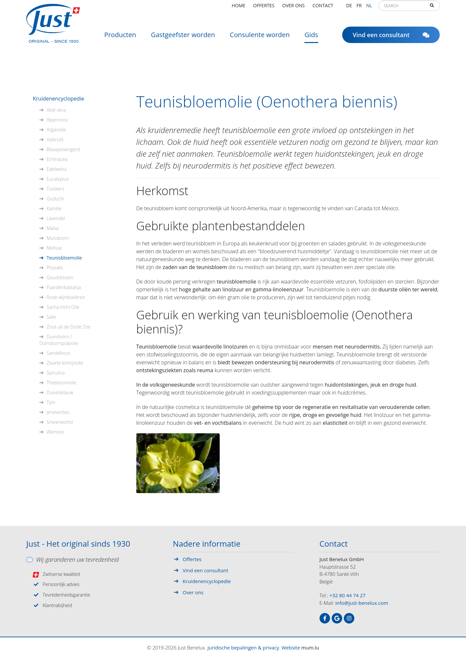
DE (349, 8)
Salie (51, 317)
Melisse (54, 248)
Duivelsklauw (60, 392)
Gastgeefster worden (183, 37)
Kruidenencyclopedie (58, 98)
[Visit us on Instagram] (349, 618)
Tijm (51, 402)
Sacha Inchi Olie (63, 307)
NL (369, 8)
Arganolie (56, 129)
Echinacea (57, 159)
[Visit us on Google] (337, 618)
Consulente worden (260, 37)
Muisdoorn (58, 238)
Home (239, 8)
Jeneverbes (58, 412)
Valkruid (55, 139)
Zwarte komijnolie (65, 363)
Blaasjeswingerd (63, 149)
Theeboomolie (61, 382)
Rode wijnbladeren (66, 297)
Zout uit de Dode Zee (68, 327)
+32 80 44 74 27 (347, 595)
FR (359, 8)
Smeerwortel (60, 422)
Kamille (54, 208)
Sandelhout (58, 353)
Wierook (55, 432)
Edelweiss (57, 169)
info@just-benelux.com (361, 603)
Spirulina (56, 373)
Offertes (264, 8)
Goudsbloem (60, 277)
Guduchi (55, 198)
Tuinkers (55, 189)
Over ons (293, 8)
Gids (311, 37)
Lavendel (56, 218)
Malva (53, 228)
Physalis (55, 267)
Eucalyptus (58, 179)
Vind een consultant (391, 38)
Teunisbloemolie (64, 258)
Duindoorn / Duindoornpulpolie (58, 339)
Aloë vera (56, 110)
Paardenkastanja (64, 287)
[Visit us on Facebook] (325, 618)
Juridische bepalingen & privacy (243, 647)
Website (290, 647)
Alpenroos (57, 120)
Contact (322, 8)
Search (432, 8)
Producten (120, 37)
